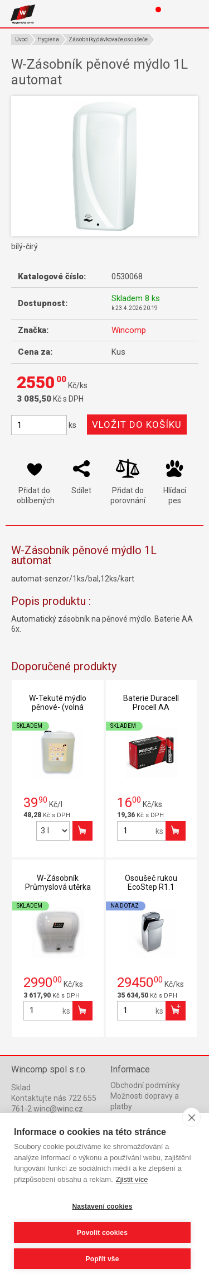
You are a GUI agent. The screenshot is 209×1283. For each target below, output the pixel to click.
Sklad (21, 1087)
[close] (191, 1117)
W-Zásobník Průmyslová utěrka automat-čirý (58, 887)
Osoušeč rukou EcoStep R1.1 (151, 882)
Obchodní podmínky (145, 1085)
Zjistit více (132, 1179)
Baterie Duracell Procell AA (151, 703)
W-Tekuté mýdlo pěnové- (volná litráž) (57, 707)
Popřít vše (102, 1259)
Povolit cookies (102, 1233)
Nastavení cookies (102, 1206)
